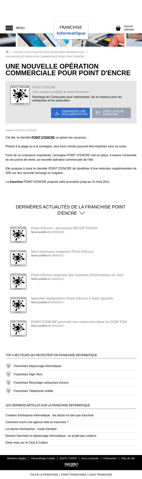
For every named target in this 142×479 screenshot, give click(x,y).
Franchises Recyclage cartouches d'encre (41, 382)
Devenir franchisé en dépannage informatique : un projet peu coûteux (51, 435)
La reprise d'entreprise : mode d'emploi (31, 428)
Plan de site (128, 458)
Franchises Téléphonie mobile (33, 390)
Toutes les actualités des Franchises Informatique (48, 52)
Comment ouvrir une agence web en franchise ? (37, 422)
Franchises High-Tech (28, 374)
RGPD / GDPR (68, 458)
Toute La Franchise (44, 474)
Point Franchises (74, 474)
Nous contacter (90, 458)
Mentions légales (17, 458)
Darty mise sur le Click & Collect (27, 442)
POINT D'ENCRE (43, 87)
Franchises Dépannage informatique (37, 366)
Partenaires (110, 458)
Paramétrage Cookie (43, 458)
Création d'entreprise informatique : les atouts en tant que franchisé (50, 415)
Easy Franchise (100, 474)
